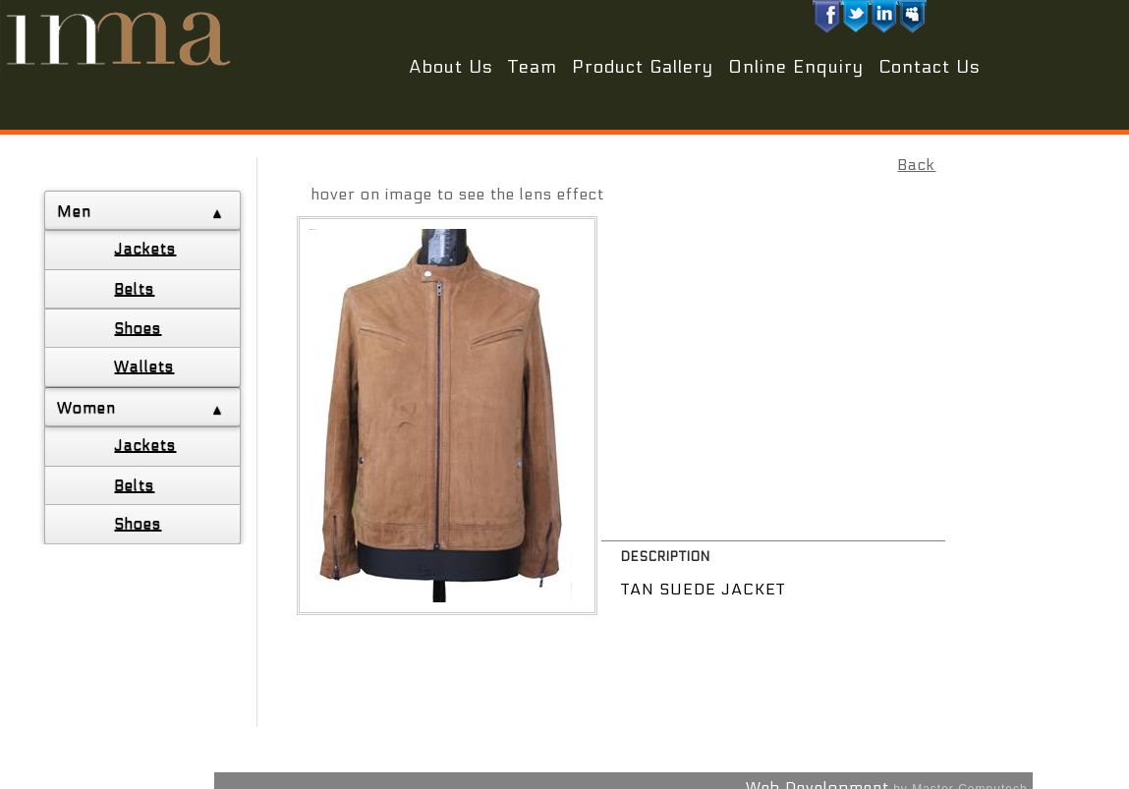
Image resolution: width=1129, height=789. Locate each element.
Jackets (145, 248)
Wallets (144, 366)
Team (532, 67)
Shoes (137, 327)
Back (916, 164)
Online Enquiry (796, 67)
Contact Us (929, 67)
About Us (451, 67)
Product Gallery (642, 67)
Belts (134, 288)
